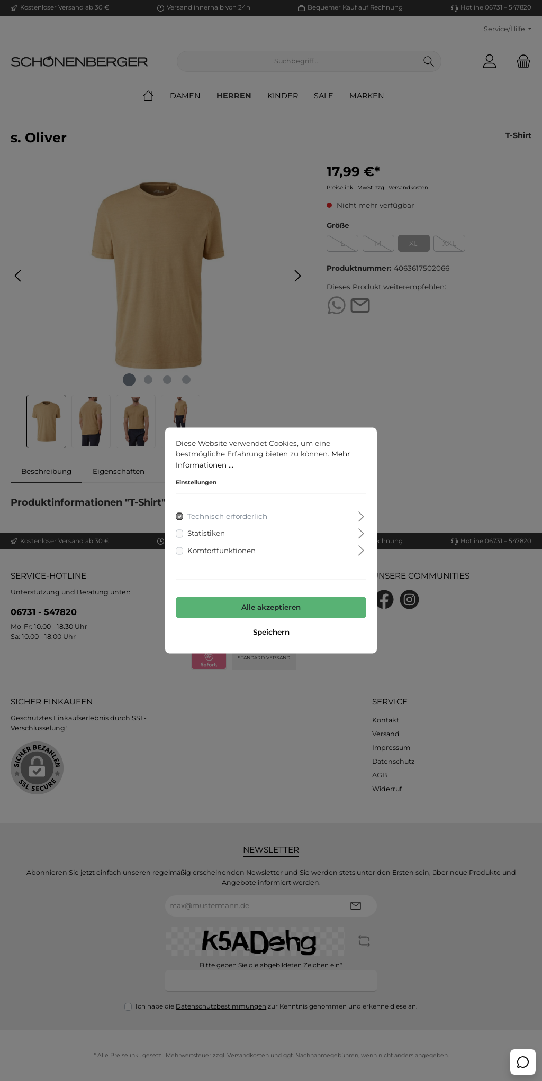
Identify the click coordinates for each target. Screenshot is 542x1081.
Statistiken (206, 533)
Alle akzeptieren (271, 607)
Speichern (271, 632)
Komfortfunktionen (221, 550)
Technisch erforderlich (227, 516)
